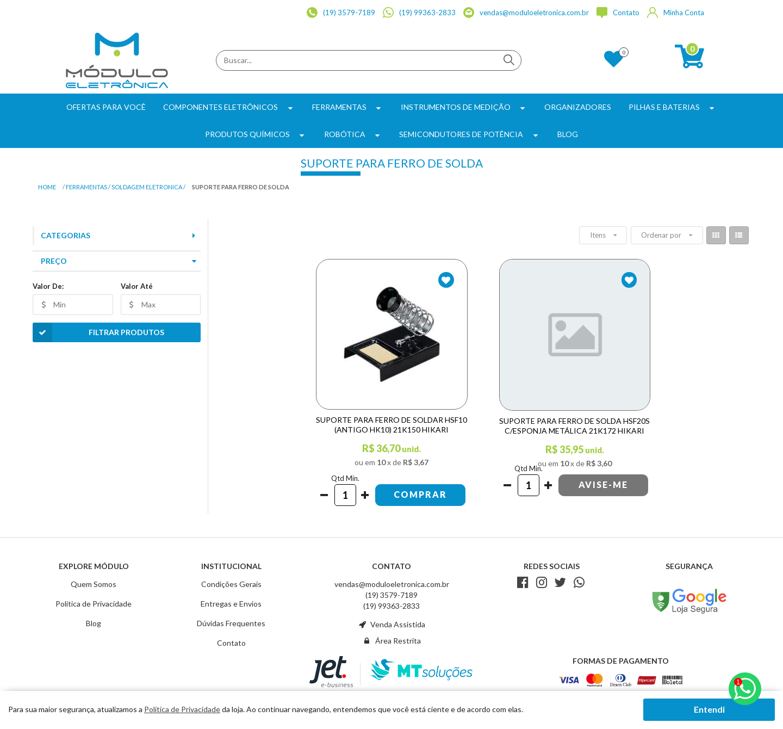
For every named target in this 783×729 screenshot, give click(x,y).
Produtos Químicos (256, 134)
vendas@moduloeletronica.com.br (391, 584)
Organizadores (577, 107)
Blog (93, 623)
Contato (231, 642)
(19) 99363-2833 (391, 605)
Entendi (709, 709)
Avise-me (603, 484)
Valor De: (48, 286)
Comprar (420, 494)
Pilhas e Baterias (673, 107)
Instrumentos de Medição (464, 107)
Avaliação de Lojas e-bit (689, 582)
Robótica (353, 134)
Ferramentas (347, 107)
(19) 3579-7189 (391, 595)
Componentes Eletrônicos (229, 107)
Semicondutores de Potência (469, 134)
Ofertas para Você (106, 107)
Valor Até (137, 286)
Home (47, 187)
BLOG (567, 134)
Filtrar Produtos (98, 332)
